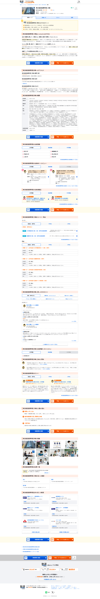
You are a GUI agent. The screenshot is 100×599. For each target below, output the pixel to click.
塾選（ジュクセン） (23, 4)
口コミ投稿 (74, 587)
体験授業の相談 (35, 63)
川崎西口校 (54, 526)
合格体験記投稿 (54, 588)
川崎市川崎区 (43, 4)
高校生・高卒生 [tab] (31, 223)
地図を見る (25, 83)
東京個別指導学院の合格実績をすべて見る (68, 159)
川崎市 (39, 4)
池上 (24, 479)
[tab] (31, 295)
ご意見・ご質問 (62, 587)
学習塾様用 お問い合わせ (50, 579)
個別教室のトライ (60, 496)
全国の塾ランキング (68, 588)
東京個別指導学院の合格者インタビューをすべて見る (66, 185)
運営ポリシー (61, 588)
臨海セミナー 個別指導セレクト (35, 496)
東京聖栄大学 (26, 355)
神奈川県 (36, 4)
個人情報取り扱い (54, 587)
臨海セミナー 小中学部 (33, 507)
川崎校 (25, 501)
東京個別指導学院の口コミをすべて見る (69, 395)
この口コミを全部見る (43, 364)
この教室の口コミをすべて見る (50, 344)
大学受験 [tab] (31, 147)
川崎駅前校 (54, 501)
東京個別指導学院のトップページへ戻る (31, 551)
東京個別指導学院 (31, 4)
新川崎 (24, 485)
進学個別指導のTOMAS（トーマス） (35, 520)
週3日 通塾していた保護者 (32, 305)
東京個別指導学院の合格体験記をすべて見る (68, 204)
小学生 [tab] (68, 223)
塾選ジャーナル (76, 588)
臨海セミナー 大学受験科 (62, 507)
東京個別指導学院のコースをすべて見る (69, 239)
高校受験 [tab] (50, 147)
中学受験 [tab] (69, 147)
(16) (53, 10)
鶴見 (52, 479)
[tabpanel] (50, 154)
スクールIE (58, 520)
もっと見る (74, 321)
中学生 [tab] (50, 223)
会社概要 (68, 587)
